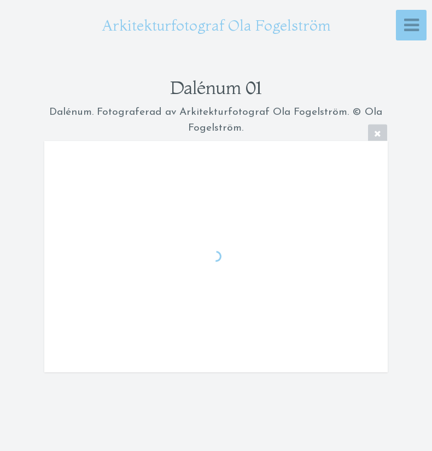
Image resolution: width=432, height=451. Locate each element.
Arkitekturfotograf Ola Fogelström (216, 25)
